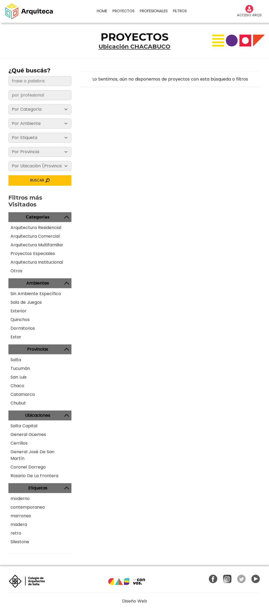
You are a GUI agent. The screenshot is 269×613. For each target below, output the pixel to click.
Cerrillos (19, 443)
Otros (16, 271)
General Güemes (28, 434)
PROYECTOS (123, 11)
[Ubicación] (39, 166)
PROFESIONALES (154, 11)
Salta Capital (24, 426)
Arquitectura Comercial (35, 236)
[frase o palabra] (39, 81)
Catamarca (23, 394)
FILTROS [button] (180, 11)
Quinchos (20, 320)
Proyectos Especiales (33, 253)
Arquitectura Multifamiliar (37, 245)
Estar (16, 337)
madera (19, 524)
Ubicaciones (37, 415)
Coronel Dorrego (28, 467)
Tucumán (20, 368)
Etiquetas (37, 488)
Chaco (17, 386)
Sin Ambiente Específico (36, 294)
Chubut (18, 403)
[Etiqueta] (39, 138)
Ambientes (37, 283)
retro (16, 533)
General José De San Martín (32, 455)
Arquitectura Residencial (36, 228)
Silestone (20, 542)
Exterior (19, 311)
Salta (16, 360)
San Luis (19, 377)
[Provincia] (39, 152)
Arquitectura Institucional (37, 262)
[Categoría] (39, 109)
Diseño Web (134, 601)
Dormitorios (23, 328)
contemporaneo (28, 507)
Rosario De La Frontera (34, 476)
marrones (21, 516)
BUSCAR (40, 180)
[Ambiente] (39, 124)
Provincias (37, 349)
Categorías (38, 217)
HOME (102, 11)
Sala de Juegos (26, 302)
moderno (20, 498)
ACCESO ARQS (249, 11)
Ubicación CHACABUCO (134, 46)
